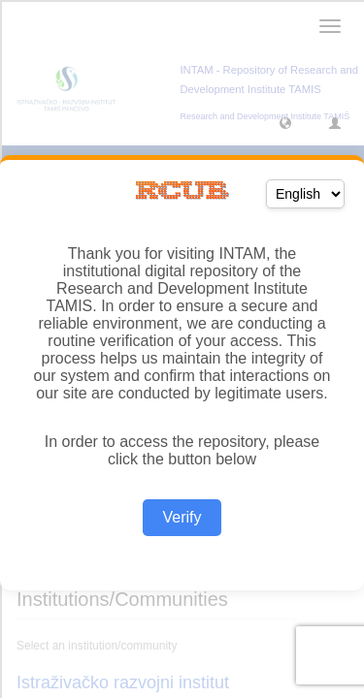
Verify (181, 517)
